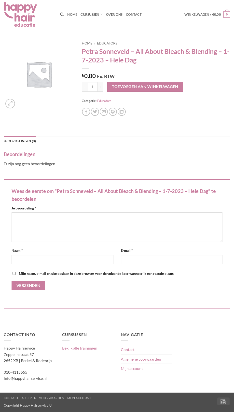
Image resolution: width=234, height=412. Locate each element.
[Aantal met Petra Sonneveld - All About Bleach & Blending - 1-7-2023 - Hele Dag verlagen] (85, 87)
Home (72, 14)
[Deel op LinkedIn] (122, 112)
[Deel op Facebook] (86, 112)
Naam (17, 250)
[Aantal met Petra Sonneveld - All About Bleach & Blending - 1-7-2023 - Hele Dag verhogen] (100, 87)
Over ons (114, 14)
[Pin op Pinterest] (113, 112)
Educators (107, 43)
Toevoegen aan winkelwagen (145, 86)
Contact (134, 14)
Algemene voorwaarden (141, 359)
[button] (207, 14)
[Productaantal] (92, 87)
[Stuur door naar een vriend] (104, 112)
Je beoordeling (24, 208)
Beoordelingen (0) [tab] (20, 141)
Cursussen (92, 14)
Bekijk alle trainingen (79, 348)
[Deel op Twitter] (95, 112)
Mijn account (132, 368)
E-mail (127, 250)
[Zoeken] (62, 14)
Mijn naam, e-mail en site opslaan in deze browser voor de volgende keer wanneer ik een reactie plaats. (96, 273)
